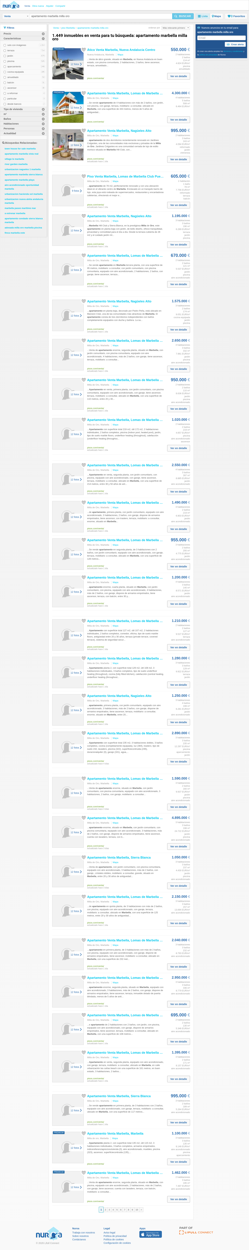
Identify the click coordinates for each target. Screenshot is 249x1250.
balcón (10, 82)
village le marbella (14, 159)
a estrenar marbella (15, 213)
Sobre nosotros (80, 1236)
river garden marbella (16, 164)
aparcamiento (14, 66)
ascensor (12, 88)
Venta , (115, 1133)
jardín (10, 56)
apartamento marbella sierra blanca (24, 174)
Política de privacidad (115, 1236)
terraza (10, 50)
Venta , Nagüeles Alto (119, 130)
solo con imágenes (16, 45)
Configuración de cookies (117, 1243)
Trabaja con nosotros (83, 1232)
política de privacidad (208, 55)
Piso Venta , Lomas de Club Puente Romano (132, 176)
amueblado (13, 77)
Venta (16, 16)
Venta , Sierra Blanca (119, 857)
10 (137, 1209)
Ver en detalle (178, 76)
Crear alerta (235, 44)
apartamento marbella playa (19, 180)
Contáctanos (79, 1239)
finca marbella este (15, 233)
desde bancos (14, 104)
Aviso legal (109, 1232)
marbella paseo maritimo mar (20, 208)
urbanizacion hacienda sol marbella (24, 194)
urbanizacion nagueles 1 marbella (23, 169)
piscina (10, 61)
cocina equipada (15, 72)
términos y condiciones (233, 51)
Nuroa (12, 5)
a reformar (12, 93)
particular (12, 98)
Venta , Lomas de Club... (128, 93)
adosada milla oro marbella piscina (23, 227)
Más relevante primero (176, 28)
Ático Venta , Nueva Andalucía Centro (121, 50)
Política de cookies (114, 1239)
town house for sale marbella (20, 148)
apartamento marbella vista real (21, 153)
